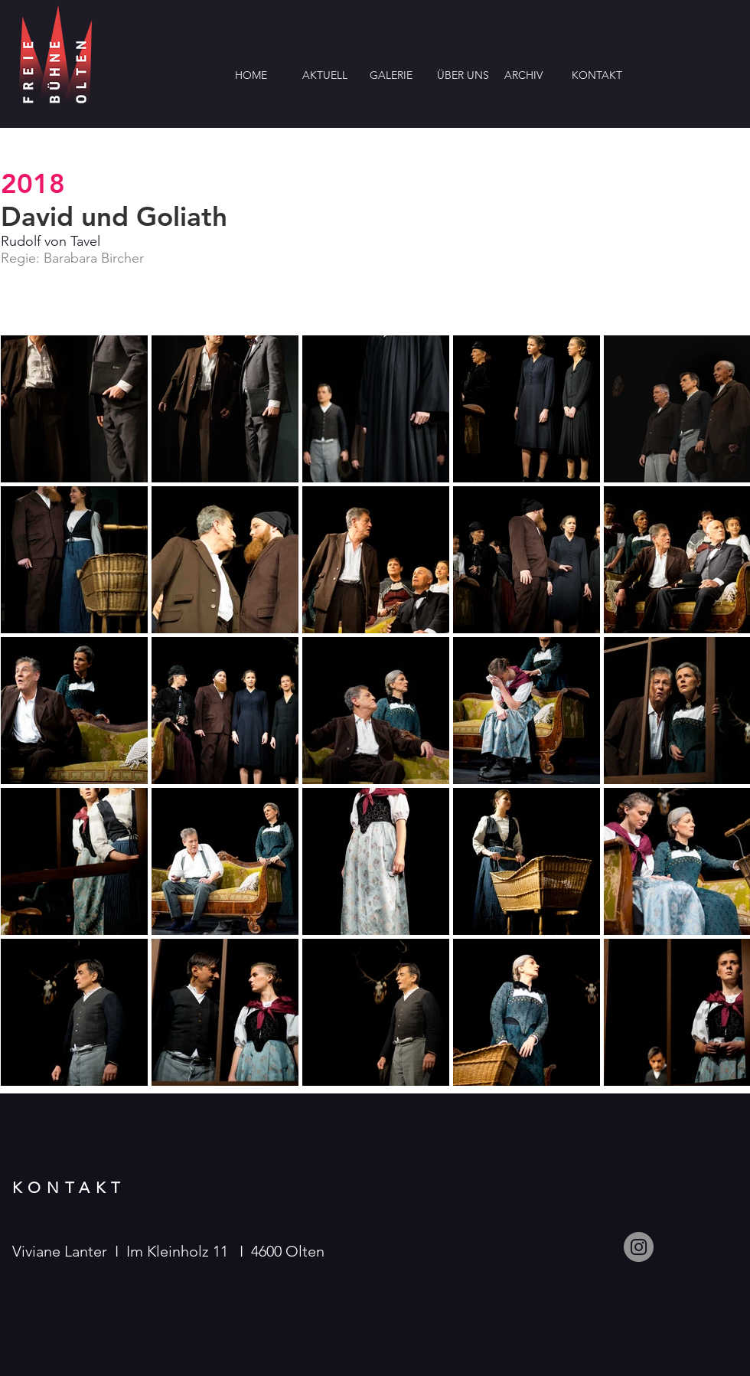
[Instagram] (639, 1247)
